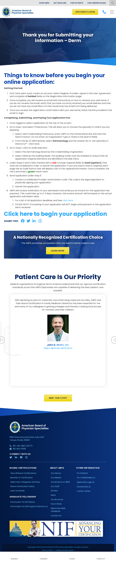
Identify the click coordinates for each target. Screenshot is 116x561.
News (53, 495)
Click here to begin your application (55, 214)
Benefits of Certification (21, 478)
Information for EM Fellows (22, 502)
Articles (54, 491)
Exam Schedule (17, 491)
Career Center (83, 491)
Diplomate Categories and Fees (25, 482)
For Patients (76, 3)
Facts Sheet (56, 504)
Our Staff (55, 487)
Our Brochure (57, 500)
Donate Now (82, 487)
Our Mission (56, 478)
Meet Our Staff (58, 398)
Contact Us (56, 516)
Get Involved (59, 3)
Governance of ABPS (60, 482)
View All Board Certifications (23, 473)
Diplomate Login (85, 11)
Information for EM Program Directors (27, 507)
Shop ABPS (42, 3)
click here (68, 200)
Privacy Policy (47, 551)
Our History (56, 473)
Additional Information (64, 551)
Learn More (57, 250)
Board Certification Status (22, 487)
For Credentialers (96, 3)
